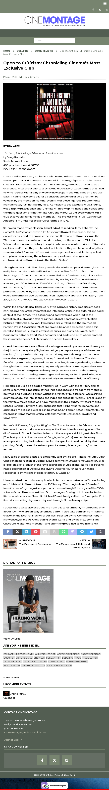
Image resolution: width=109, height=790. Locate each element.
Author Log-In (13, 739)
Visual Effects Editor (59, 665)
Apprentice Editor (68, 654)
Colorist (9, 658)
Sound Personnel (76, 661)
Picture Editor (12, 661)
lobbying (67, 658)
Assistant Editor (90, 654)
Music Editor (90, 658)
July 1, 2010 (11, 77)
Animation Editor (45, 654)
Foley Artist (53, 658)
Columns (22, 50)
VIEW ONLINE (12, 638)
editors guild (24, 658)
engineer (39, 658)
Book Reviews (30, 77)
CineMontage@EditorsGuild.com (25, 732)
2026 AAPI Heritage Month (19, 654)
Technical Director (33, 665)
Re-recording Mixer (35, 661)
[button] (104, 3)
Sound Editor (56, 661)
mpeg (78, 658)
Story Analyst (12, 665)
